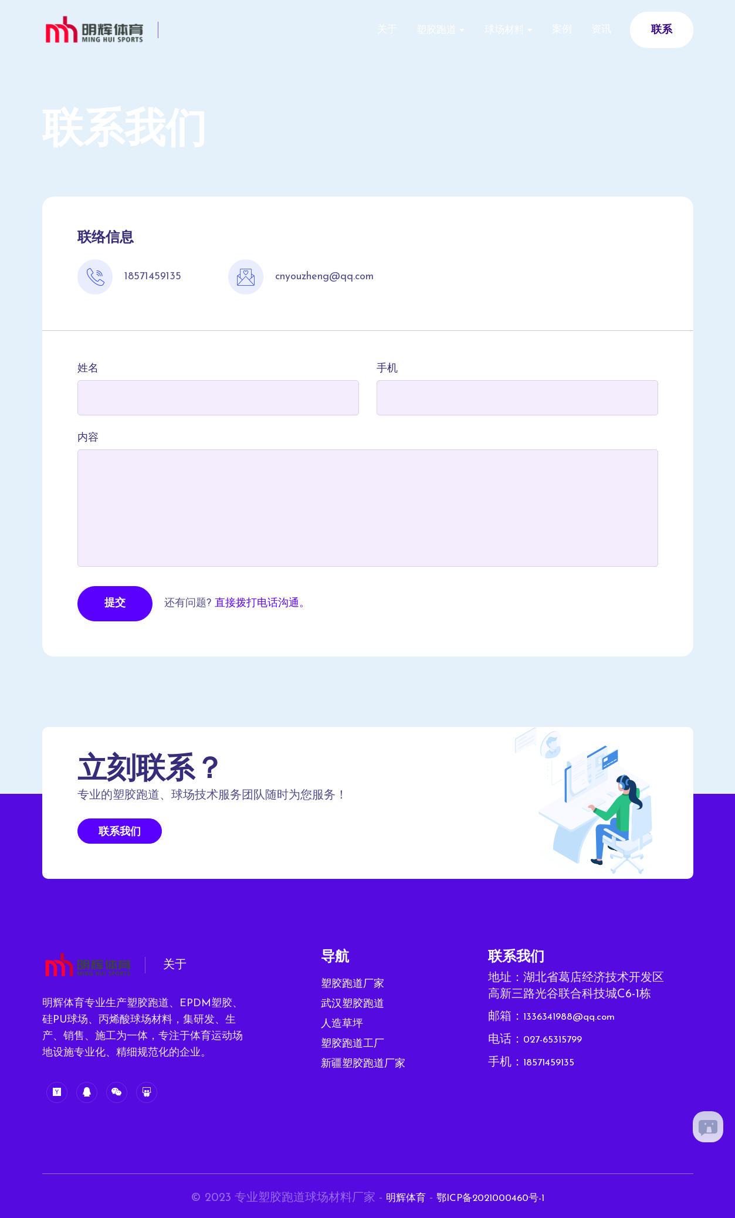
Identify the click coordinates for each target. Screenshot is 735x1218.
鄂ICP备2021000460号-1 (493, 1198)
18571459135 (553, 1061)
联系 (661, 30)
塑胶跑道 (411, 30)
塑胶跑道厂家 (352, 984)
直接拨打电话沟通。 (262, 603)
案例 (551, 30)
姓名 (88, 368)
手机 (387, 368)
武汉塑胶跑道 (352, 1004)
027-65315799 (558, 1039)
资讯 (598, 30)
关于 (354, 30)
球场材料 (486, 30)
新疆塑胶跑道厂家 (363, 1064)
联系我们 (120, 832)
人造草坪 (342, 1024)
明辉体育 (395, 1198)
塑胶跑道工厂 (352, 1044)
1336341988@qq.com (577, 1017)
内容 (88, 438)
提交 (115, 603)
